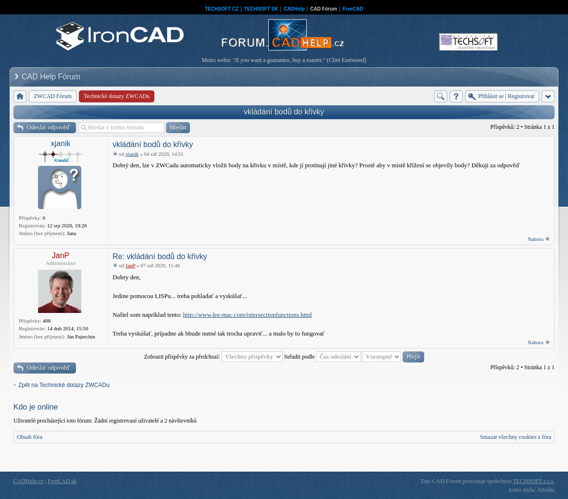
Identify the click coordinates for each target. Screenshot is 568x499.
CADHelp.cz (28, 481)
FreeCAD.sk (62, 481)
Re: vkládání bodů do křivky (160, 256)
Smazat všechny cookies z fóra (515, 437)
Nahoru (535, 239)
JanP (60, 255)
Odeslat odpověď (48, 127)
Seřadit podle (322, 356)
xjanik (61, 143)
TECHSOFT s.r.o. (534, 481)
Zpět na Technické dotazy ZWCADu (64, 385)
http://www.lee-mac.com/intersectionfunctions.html (247, 314)
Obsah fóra (29, 437)
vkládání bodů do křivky (284, 112)
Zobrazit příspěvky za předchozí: (213, 356)
